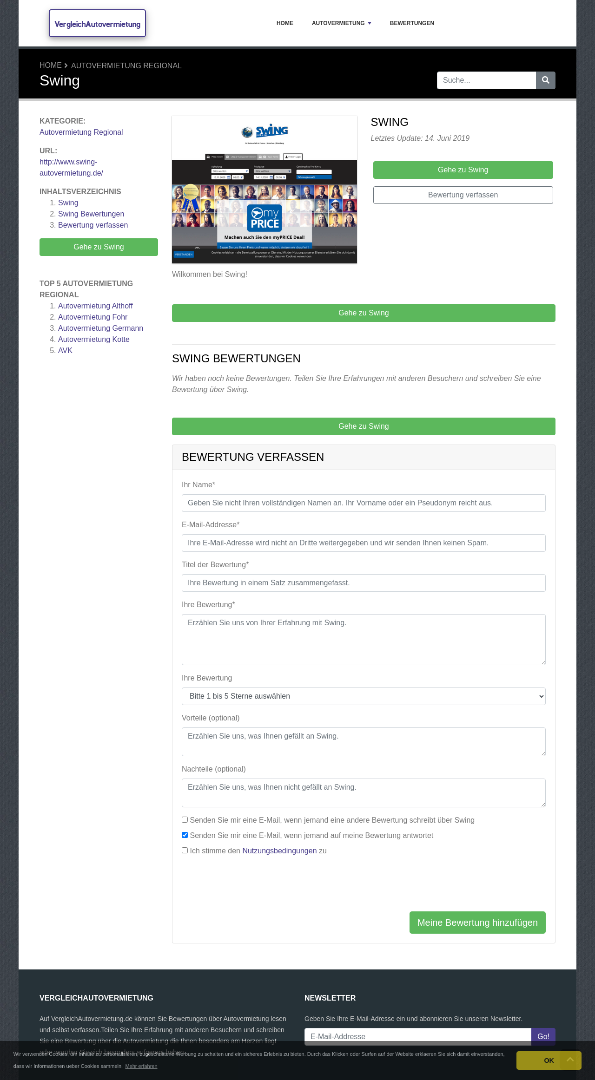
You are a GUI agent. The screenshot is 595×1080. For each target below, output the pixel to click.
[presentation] (252, 886)
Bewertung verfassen (93, 225)
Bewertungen (412, 23)
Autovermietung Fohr (92, 317)
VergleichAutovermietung (97, 24)
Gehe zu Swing (98, 247)
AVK (65, 350)
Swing (68, 203)
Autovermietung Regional (126, 66)
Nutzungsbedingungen (279, 851)
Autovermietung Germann (100, 328)
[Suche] (545, 80)
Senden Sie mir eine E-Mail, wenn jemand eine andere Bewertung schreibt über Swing (332, 820)
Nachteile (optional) (214, 769)
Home (285, 23)
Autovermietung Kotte (94, 339)
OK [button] (549, 1060)
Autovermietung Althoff (95, 306)
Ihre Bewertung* (208, 605)
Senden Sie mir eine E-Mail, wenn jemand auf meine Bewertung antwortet (311, 835)
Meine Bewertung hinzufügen (477, 922)
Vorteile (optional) (211, 718)
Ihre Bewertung (207, 678)
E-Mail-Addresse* (210, 525)
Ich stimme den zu (258, 851)
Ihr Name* (198, 485)
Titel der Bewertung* (215, 565)
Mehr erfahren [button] (141, 1066)
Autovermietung (341, 23)
